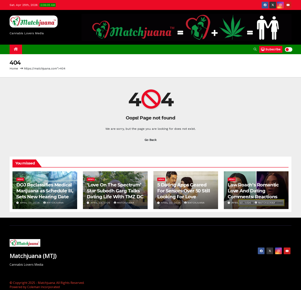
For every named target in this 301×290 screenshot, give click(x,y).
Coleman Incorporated (43, 287)
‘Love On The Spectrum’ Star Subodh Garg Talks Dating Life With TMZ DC (115, 190)
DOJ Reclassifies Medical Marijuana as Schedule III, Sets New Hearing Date (44, 190)
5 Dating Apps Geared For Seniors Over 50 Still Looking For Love (183, 190)
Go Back (150, 140)
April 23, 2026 (30, 202)
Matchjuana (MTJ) (33, 256)
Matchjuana (53, 202)
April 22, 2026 (171, 202)
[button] (255, 49)
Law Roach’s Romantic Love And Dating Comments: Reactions (253, 190)
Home (14, 68)
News (20, 179)
